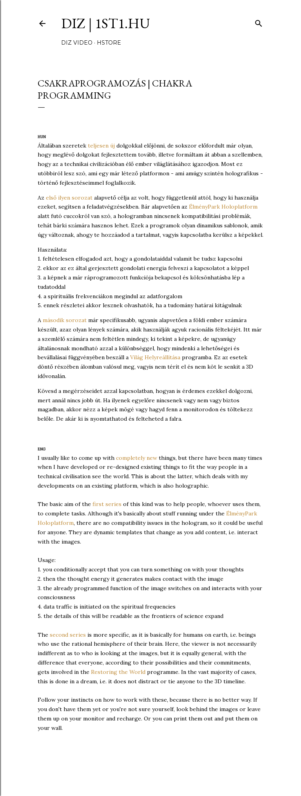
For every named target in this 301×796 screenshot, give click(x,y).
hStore (109, 42)
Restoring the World (118, 671)
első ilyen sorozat (69, 197)
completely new (136, 457)
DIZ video (76, 42)
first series (106, 504)
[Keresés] (258, 21)
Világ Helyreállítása (155, 357)
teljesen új (101, 145)
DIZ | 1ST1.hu (105, 23)
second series (68, 634)
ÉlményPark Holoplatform (223, 206)
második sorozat (65, 320)
